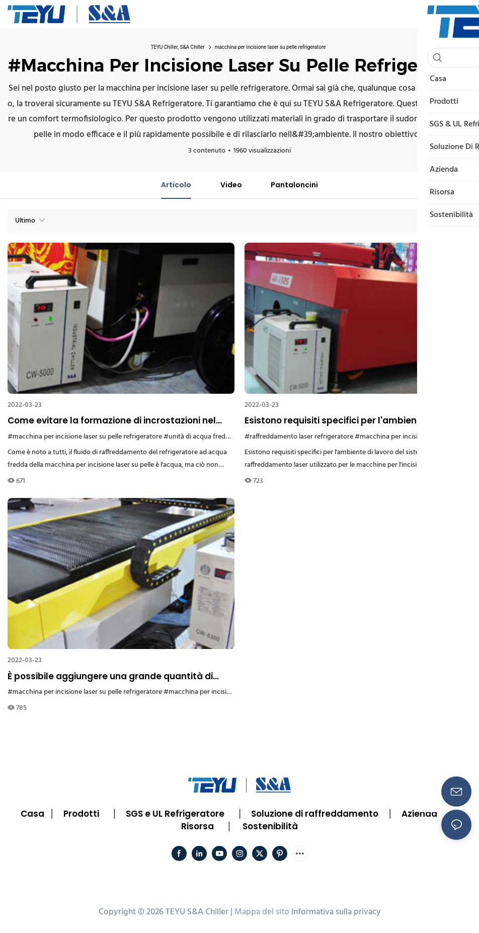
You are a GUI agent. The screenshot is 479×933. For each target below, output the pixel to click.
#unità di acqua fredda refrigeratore (218, 437)
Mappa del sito (261, 912)
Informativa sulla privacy (336, 912)
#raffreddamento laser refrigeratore (299, 437)
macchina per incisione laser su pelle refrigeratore (270, 47)
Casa (32, 814)
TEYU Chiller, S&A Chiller (177, 47)
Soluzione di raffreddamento (314, 814)
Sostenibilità (270, 826)
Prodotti (81, 814)
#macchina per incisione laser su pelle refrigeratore (85, 437)
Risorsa (197, 826)
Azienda (419, 814)
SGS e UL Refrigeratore (175, 814)
